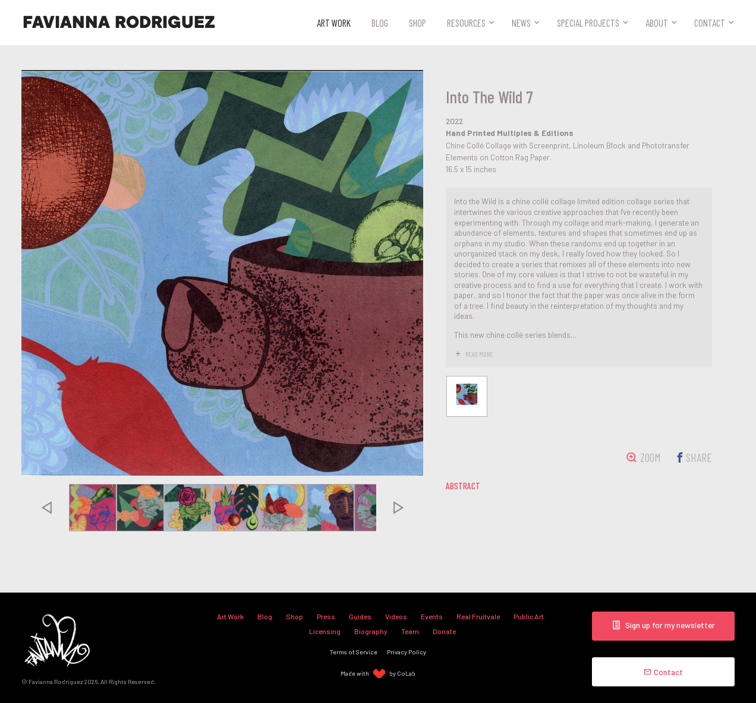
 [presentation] (45, 507)
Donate (444, 631)
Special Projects (588, 22)
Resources (466, 22)
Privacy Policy (406, 652)
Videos (396, 616)
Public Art (529, 616)
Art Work (334, 22)
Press (326, 616)
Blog (379, 22)
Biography (371, 631)
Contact (709, 22)
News (521, 22)
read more (479, 354)
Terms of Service (353, 652)
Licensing (325, 631)
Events (432, 616)
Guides (360, 616)
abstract (463, 485)
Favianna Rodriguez (119, 22)
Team (410, 631)
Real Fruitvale (478, 616)
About (656, 22)
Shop (417, 22)
